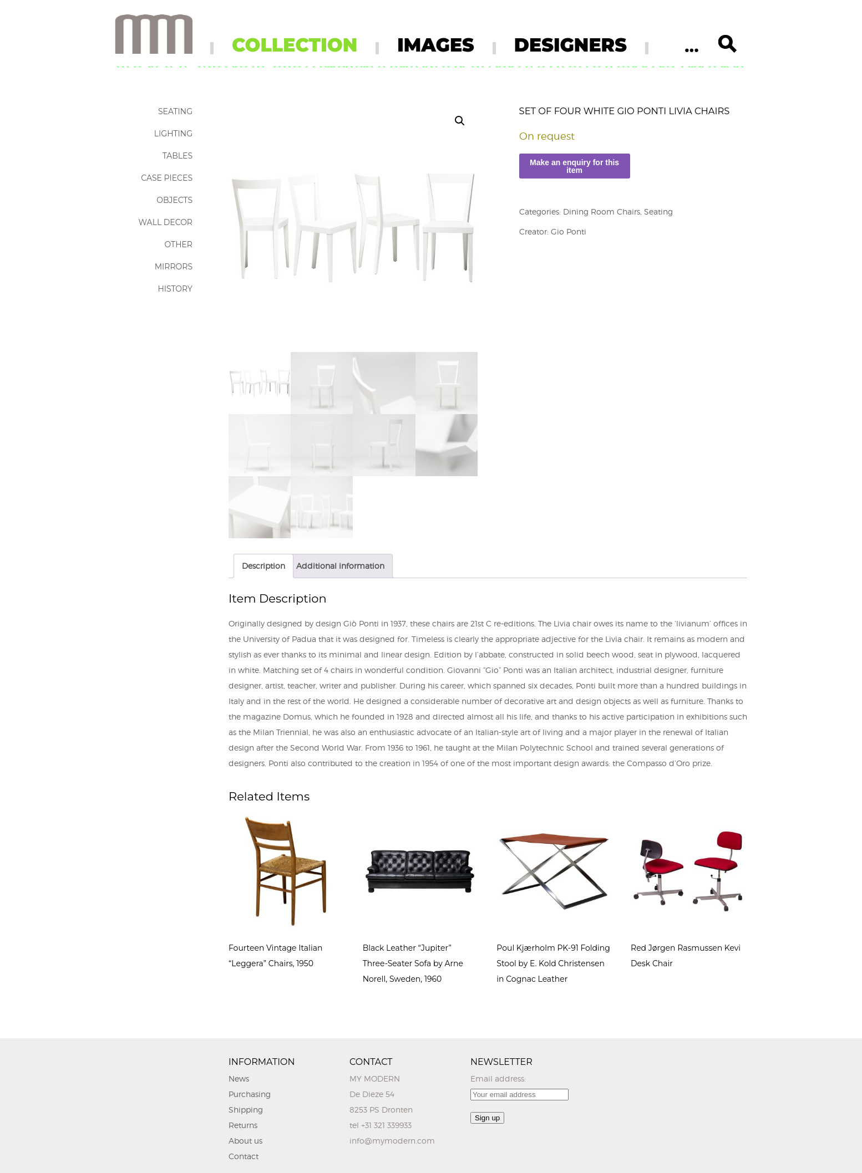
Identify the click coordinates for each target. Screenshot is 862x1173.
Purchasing (250, 1094)
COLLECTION (294, 45)
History (175, 289)
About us (245, 1140)
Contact (243, 1156)
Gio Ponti (568, 231)
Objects (174, 200)
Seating (175, 111)
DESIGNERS (570, 45)
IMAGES (435, 45)
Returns (243, 1125)
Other (178, 244)
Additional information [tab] (340, 565)
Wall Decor (165, 222)
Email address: (498, 1078)
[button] (460, 121)
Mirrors (173, 267)
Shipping (246, 1109)
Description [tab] (263, 565)
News (239, 1078)
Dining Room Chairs (601, 211)
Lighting (173, 134)
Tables (177, 156)
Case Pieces (166, 178)
